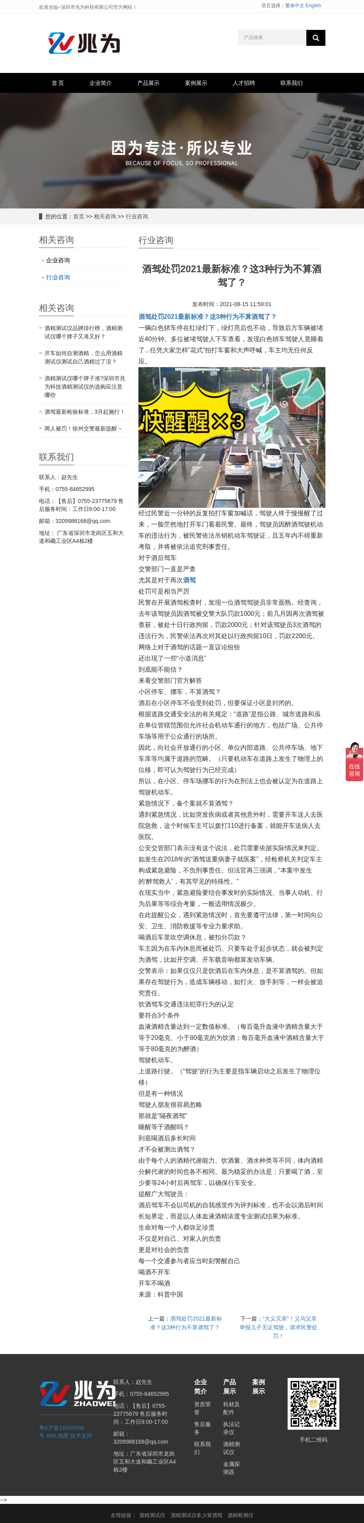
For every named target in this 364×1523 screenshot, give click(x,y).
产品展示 (148, 83)
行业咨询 (137, 216)
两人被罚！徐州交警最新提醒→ (84, 428)
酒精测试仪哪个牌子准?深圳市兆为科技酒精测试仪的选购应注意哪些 (85, 386)
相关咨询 (105, 216)
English (313, 5)
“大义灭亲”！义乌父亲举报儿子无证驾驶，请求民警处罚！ (278, 1327)
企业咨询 (58, 260)
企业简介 (101, 83)
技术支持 (81, 1436)
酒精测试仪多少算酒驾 (196, 1515)
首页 (78, 216)
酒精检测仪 (240, 1515)
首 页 (58, 83)
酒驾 (189, 580)
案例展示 (196, 83)
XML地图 (57, 1436)
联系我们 (291, 83)
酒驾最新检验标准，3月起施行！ (85, 412)
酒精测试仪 (152, 1515)
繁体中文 (294, 5)
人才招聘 (244, 83)
